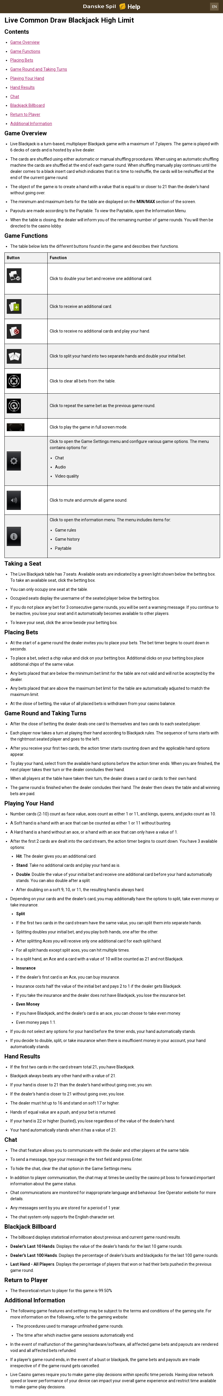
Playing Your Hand (27, 78)
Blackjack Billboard (27, 105)
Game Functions (25, 51)
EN (214, 6)
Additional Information (31, 123)
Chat (14, 96)
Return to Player (25, 114)
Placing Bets (21, 60)
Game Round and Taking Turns (38, 69)
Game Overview (25, 42)
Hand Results (22, 87)
